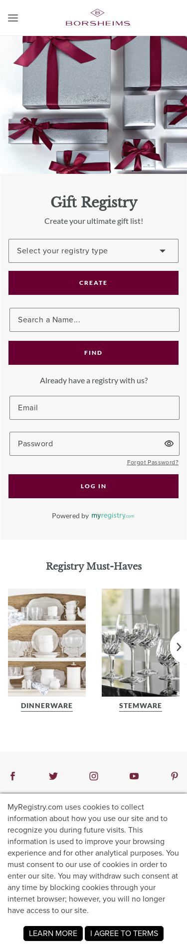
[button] (13, 17)
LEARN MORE (53, 933)
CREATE (93, 282)
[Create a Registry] (93, 251)
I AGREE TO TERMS (124, 933)
